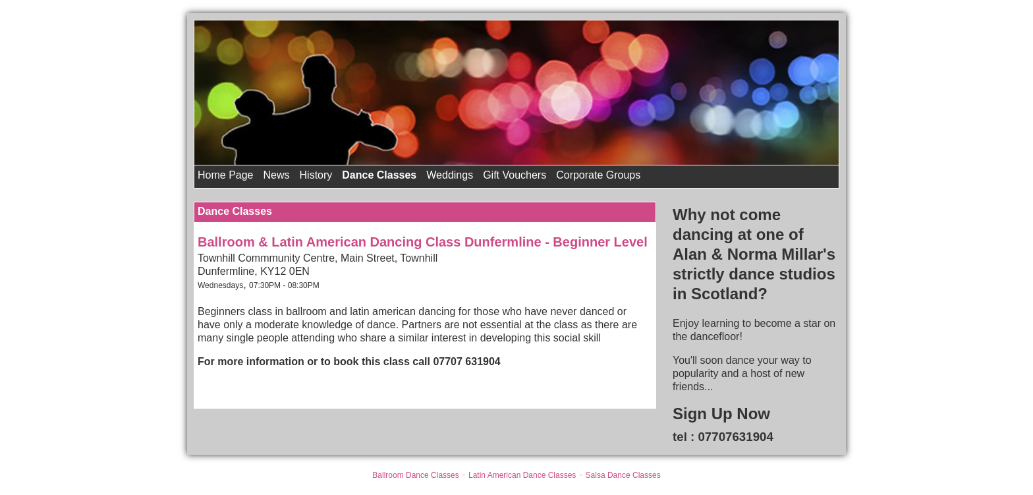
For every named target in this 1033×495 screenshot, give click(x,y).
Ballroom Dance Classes (415, 475)
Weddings (449, 175)
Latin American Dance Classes (522, 475)
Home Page (226, 175)
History (316, 175)
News (277, 175)
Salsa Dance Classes (623, 475)
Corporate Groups (598, 175)
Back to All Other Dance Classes (274, 387)
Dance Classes (379, 175)
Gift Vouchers (514, 175)
